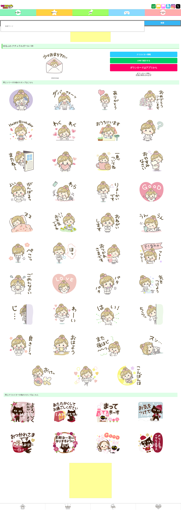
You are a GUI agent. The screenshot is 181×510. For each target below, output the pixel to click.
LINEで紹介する (143, 61)
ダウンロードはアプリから (143, 67)
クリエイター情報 (144, 54)
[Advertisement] (90, 35)
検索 (162, 23)
